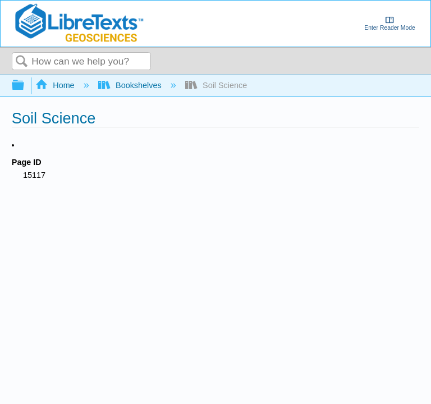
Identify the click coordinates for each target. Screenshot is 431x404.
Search (22, 62)
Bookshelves (131, 85)
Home (56, 85)
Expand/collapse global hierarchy (25, 86)
